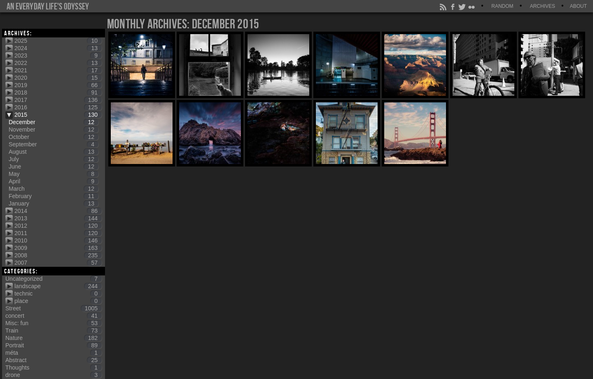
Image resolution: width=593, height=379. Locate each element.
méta (53, 352)
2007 (58, 262)
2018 (58, 92)
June (53, 166)
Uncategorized (53, 278)
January (53, 203)
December (53, 122)
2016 (58, 107)
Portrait (53, 345)
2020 (58, 77)
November (53, 129)
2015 (58, 114)
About (578, 6)
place (58, 301)
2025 (58, 40)
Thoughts (53, 367)
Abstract (53, 360)
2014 (58, 211)
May (53, 174)
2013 (58, 218)
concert (53, 315)
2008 (58, 255)
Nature (53, 338)
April (53, 181)
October (53, 137)
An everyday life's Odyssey (48, 6)
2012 (58, 225)
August (53, 151)
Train (53, 330)
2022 (58, 63)
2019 (58, 85)
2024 (58, 48)
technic (58, 293)
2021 (58, 70)
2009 (58, 248)
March (53, 188)
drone (53, 375)
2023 (58, 55)
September (53, 144)
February (53, 196)
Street (53, 308)
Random (502, 6)
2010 (58, 240)
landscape (58, 286)
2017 (58, 100)
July (53, 159)
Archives (542, 6)
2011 (58, 233)
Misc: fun (53, 323)
